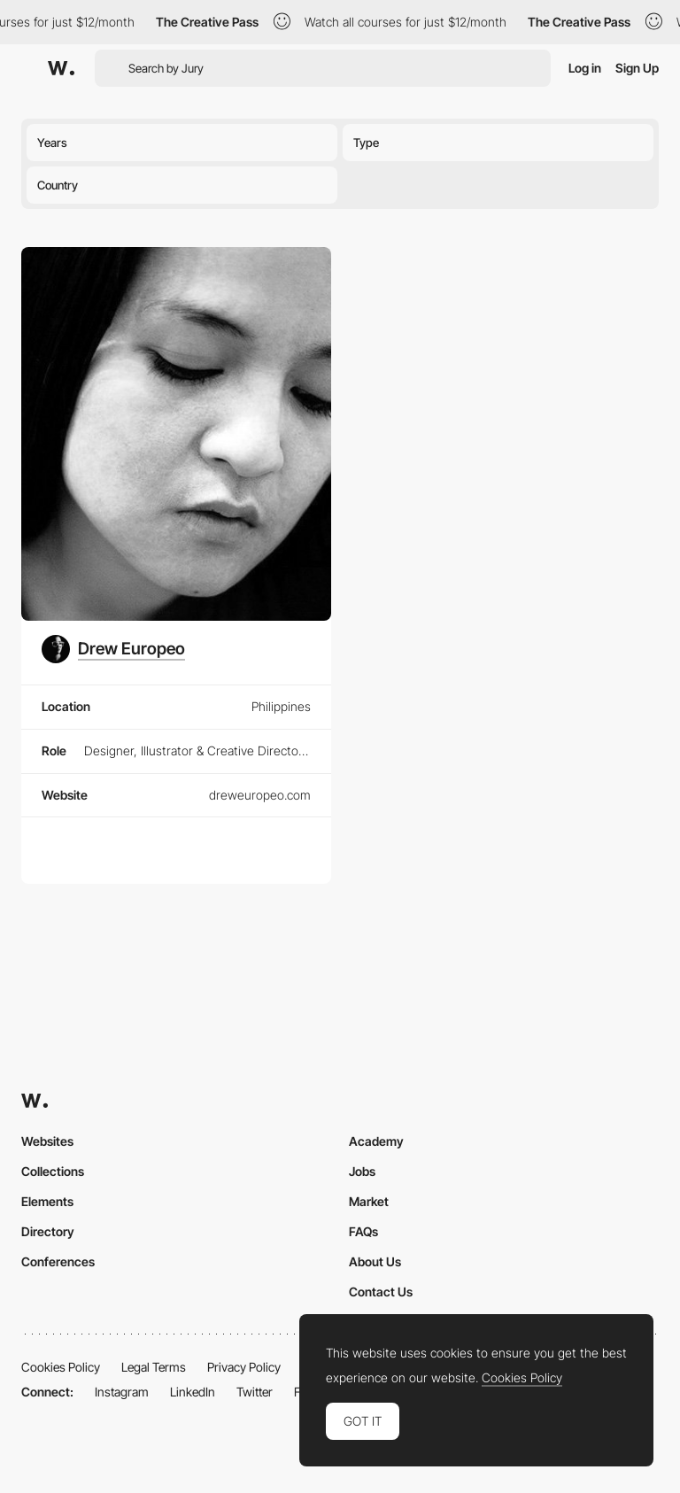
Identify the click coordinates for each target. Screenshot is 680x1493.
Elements (47, 1201)
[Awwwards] (61, 68)
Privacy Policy (244, 1366)
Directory (47, 1231)
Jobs (362, 1171)
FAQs (363, 1231)
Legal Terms (153, 1366)
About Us (375, 1261)
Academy (376, 1141)
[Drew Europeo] (113, 649)
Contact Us (381, 1291)
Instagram (122, 1391)
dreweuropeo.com (260, 794)
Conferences (58, 1261)
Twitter (254, 1391)
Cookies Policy (60, 1366)
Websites (47, 1141)
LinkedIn (192, 1391)
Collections (52, 1171)
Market (369, 1201)
